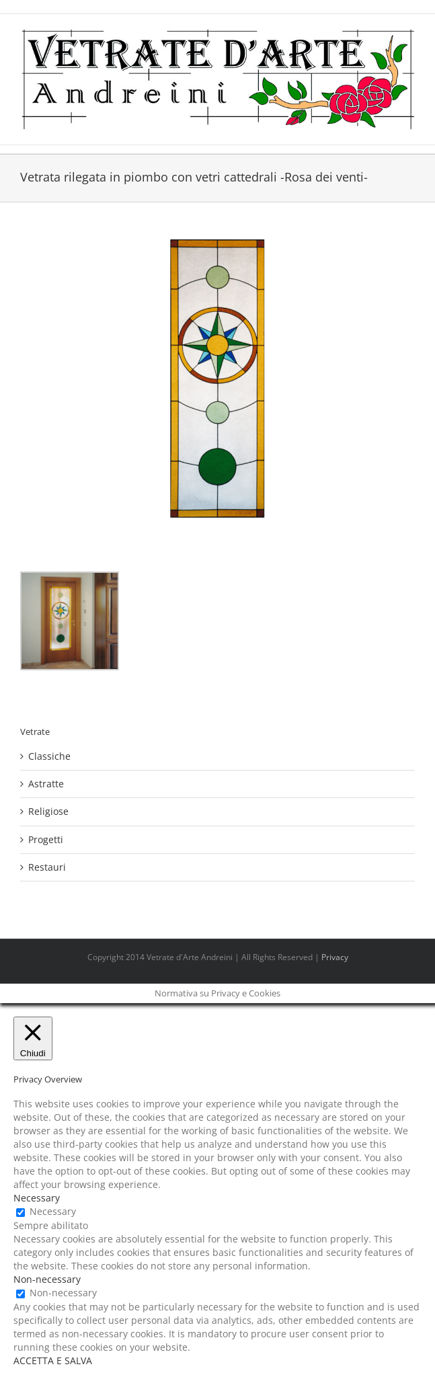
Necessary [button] (36, 1197)
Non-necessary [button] (47, 1279)
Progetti (45, 839)
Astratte (46, 783)
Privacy (334, 957)
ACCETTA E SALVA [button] (52, 1360)
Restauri (47, 867)
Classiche (49, 756)
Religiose (48, 811)
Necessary (53, 1211)
